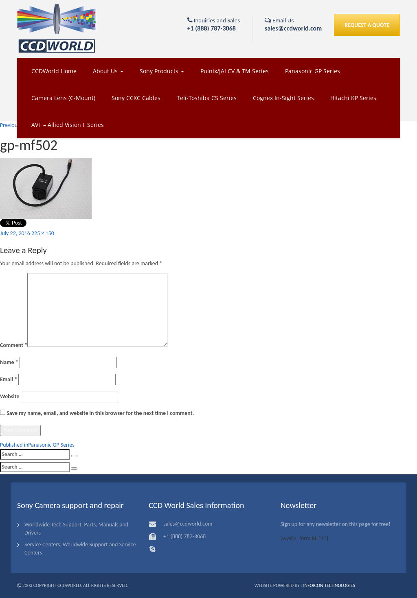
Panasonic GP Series (312, 71)
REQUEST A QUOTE (367, 25)
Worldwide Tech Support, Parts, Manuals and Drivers (76, 528)
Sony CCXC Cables (136, 98)
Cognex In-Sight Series (283, 98)
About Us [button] (108, 71)
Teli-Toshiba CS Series (207, 98)
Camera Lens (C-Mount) (63, 98)
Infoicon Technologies (329, 585)
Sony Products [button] (162, 71)
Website (9, 396)
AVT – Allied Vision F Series (67, 125)
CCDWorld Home (54, 71)
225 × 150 (42, 233)
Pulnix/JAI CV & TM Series (234, 71)
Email (8, 379)
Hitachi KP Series (353, 98)
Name (9, 362)
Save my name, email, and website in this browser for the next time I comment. (100, 413)
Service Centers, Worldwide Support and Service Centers (80, 548)
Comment (13, 345)
